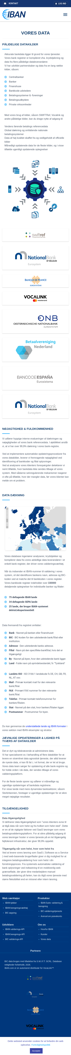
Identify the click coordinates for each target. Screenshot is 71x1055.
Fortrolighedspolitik (40, 1045)
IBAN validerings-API (14, 929)
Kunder (44, 934)
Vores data (46, 939)
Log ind (60, 4)
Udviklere (8, 924)
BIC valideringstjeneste (51, 911)
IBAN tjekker (11, 903)
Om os (42, 924)
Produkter (44, 898)
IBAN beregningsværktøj (16, 908)
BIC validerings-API (14, 939)
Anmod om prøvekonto (51, 916)
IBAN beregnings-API (15, 934)
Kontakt (10, 3)
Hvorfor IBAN (47, 929)
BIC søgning (10, 913)
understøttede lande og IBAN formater (46, 726)
